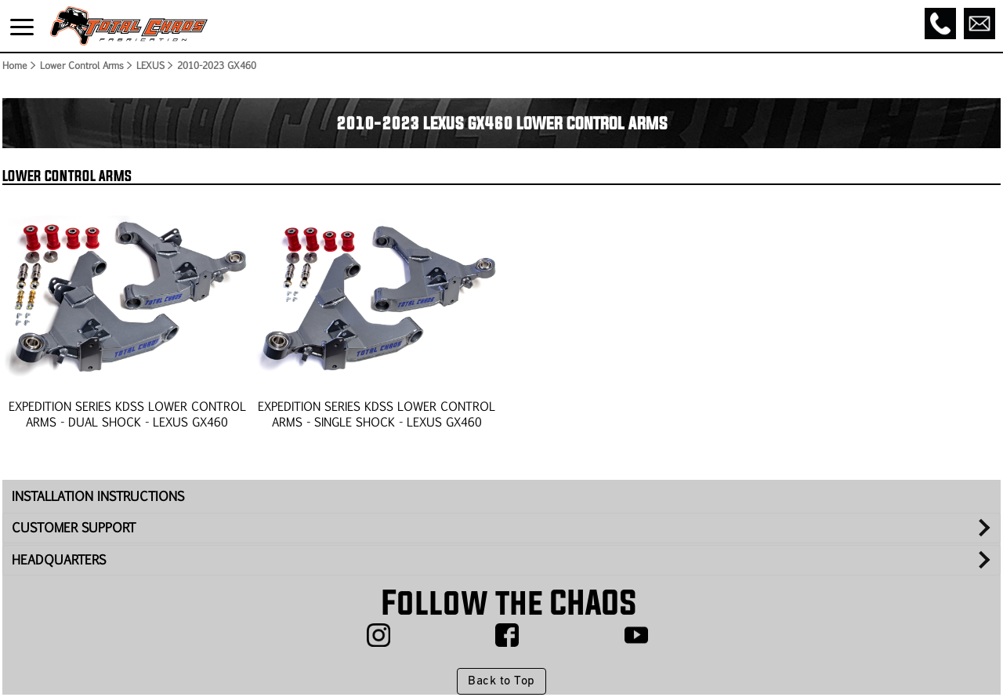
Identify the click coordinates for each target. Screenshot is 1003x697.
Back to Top (501, 681)
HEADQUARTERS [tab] (59, 559)
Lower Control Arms (81, 65)
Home (14, 65)
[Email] (979, 23)
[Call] (940, 23)
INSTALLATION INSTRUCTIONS (98, 496)
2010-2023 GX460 (216, 65)
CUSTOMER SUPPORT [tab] (74, 527)
